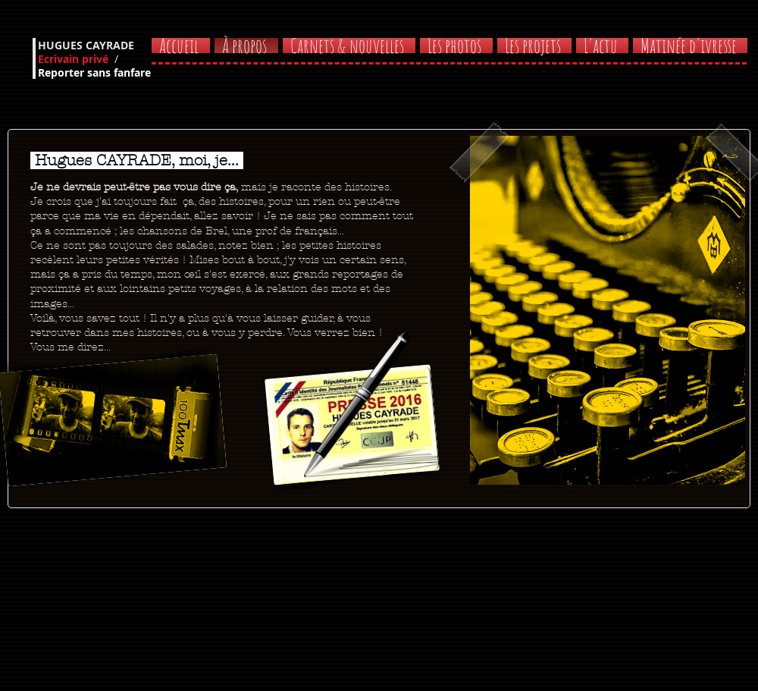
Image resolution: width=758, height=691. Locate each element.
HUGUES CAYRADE (86, 45)
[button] (689, 45)
